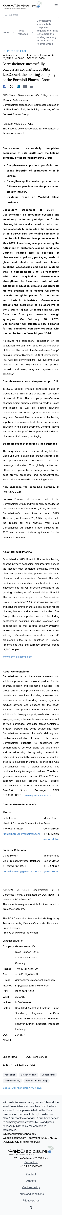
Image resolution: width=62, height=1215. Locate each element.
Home (6, 32)
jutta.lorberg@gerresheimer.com (21, 833)
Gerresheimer (48, 1075)
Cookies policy (31, 1187)
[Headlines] (22, 5)
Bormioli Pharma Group (36, 1080)
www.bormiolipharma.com (17, 656)
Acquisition (10, 1075)
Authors (31, 1180)
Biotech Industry (28, 1075)
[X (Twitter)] (31, 1207)
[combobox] (31, 15)
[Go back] (31, 51)
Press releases (23, 32)
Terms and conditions (31, 1194)
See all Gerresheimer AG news (22, 1087)
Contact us (31, 1162)
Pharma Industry (12, 1080)
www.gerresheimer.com (38, 795)
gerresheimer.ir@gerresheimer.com (23, 871)
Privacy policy (31, 1200)
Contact (31, 1174)
